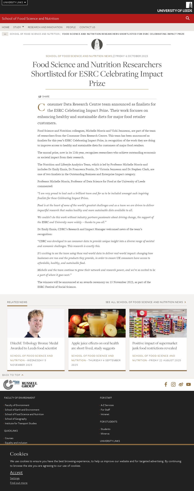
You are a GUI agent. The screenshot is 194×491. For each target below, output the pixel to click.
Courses (9, 438)
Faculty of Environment (17, 405)
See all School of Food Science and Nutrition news (144, 302)
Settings (15, 478)
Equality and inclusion (16, 443)
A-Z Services (107, 405)
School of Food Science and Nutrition (30, 18)
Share (45, 96)
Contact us (87, 27)
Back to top (11, 375)
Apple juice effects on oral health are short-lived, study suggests (95, 345)
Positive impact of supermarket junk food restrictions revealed (154, 345)
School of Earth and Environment (22, 410)
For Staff (105, 410)
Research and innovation (45, 27)
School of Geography (16, 419)
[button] (187, 18)
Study (17, 27)
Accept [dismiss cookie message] (16, 472)
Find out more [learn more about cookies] (18, 483)
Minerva (105, 434)
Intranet (105, 414)
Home (5, 27)
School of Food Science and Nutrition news (79, 56)
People (71, 27)
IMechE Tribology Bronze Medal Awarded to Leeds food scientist (34, 345)
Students (105, 429)
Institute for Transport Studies (21, 423)
